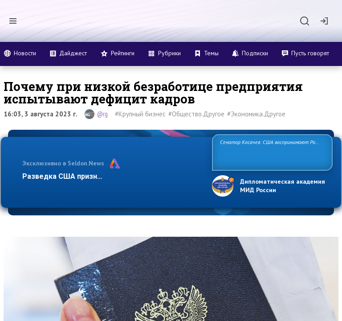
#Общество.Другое (196, 114)
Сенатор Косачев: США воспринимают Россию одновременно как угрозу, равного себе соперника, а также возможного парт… (271, 152)
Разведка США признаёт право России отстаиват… (112, 176)
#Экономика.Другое (256, 114)
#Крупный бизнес (140, 114)
